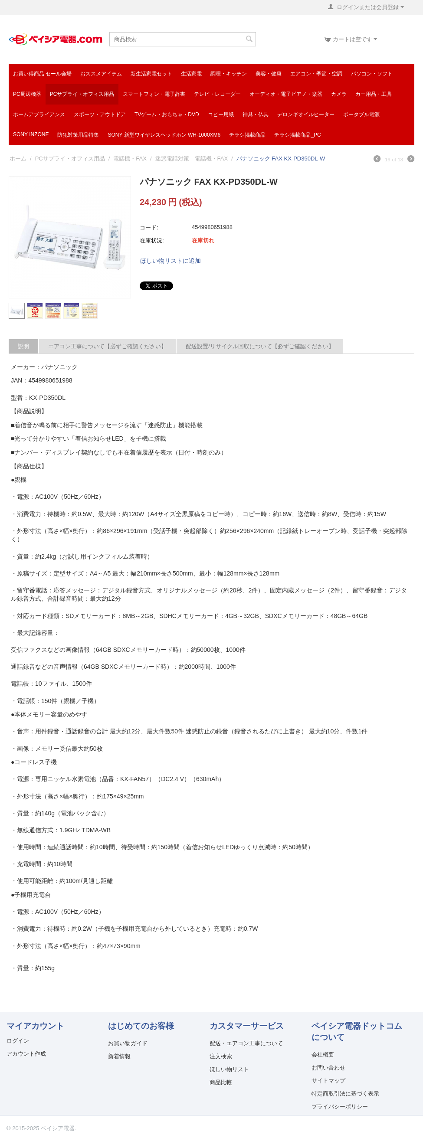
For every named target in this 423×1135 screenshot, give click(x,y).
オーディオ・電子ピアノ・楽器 (285, 94)
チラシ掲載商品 (247, 135)
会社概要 (323, 1054)
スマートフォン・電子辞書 (154, 94)
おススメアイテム (101, 74)
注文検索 (221, 1056)
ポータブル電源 (361, 114)
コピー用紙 (221, 114)
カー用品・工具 (373, 94)
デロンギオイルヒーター (305, 114)
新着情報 (119, 1056)
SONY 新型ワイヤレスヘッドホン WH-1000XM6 (164, 135)
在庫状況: (152, 240)
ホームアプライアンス (39, 114)
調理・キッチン (228, 74)
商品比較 (221, 1082)
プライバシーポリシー (340, 1106)
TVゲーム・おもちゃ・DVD (166, 114)
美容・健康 (269, 74)
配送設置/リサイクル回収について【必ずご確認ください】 (260, 346)
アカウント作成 (26, 1053)
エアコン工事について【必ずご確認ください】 (107, 346)
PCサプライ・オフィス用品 (82, 94)
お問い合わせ (328, 1067)
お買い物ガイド (128, 1043)
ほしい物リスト (229, 1069)
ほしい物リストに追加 (170, 260)
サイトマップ (328, 1080)
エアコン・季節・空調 (316, 74)
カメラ (339, 94)
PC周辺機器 (27, 94)
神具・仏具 (256, 114)
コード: (149, 227)
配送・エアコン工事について (246, 1043)
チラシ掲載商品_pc (297, 135)
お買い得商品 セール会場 (42, 74)
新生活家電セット (151, 74)
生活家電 (191, 74)
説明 (23, 346)
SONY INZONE (31, 134)
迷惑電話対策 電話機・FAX (191, 158)
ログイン (18, 1040)
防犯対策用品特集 (78, 135)
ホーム (18, 158)
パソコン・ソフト (372, 74)
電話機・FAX (130, 158)
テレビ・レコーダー (217, 94)
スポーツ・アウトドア (100, 114)
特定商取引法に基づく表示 (345, 1093)
